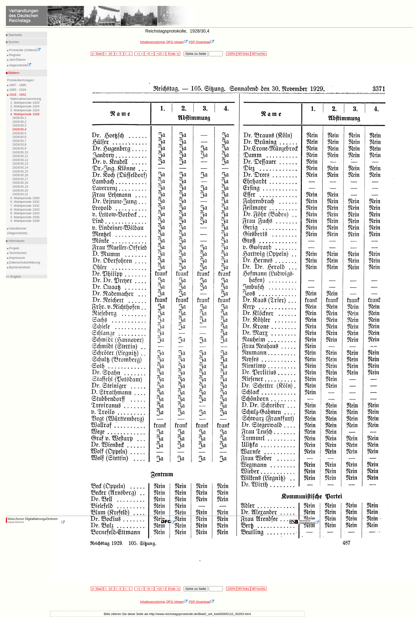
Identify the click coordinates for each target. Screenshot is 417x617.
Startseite (15, 35)
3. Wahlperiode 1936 (25, 217)
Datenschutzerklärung (24, 262)
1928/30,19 (20, 186)
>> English (13, 276)
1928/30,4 (19, 129)
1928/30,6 (19, 137)
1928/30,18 (20, 182)
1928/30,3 (19, 125)
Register (14, 55)
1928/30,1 (19, 118)
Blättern (13, 73)
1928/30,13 (20, 163)
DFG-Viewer (177, 42)
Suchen (13, 42)
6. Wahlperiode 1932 (25, 202)
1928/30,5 (19, 133)
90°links (243, 54)
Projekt (13, 248)
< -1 (128, 54)
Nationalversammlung (25, 99)
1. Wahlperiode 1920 (25, 102)
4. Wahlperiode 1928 (25, 114)
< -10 (109, 54)
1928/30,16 (20, 175)
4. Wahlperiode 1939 (25, 221)
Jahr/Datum (17, 59)
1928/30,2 (19, 122)
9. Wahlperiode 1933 (25, 213)
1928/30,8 (19, 144)
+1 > (139, 54)
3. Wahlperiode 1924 (25, 110)
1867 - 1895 (17, 85)
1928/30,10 (20, 152)
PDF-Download (201, 42)
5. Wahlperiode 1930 (25, 198)
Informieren (16, 241)
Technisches (17, 253)
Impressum (16, 258)
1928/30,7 (19, 141)
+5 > (149, 54)
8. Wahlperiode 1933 (25, 209)
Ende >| (173, 54)
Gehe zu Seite (195, 54)
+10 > (160, 54)
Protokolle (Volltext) (24, 50)
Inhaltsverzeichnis (152, 42)
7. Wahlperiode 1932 (25, 205)
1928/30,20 (20, 190)
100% (231, 54)
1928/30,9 (19, 148)
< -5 (119, 54)
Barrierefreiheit (19, 267)
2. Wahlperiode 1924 (25, 106)
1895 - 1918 (17, 89)
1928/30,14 (20, 167)
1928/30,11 (20, 156)
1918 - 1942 (17, 94)
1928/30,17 (20, 179)
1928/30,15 (20, 171)
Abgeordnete (19, 65)
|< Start (97, 54)
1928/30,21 (20, 194)
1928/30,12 (20, 160)
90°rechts (258, 54)
